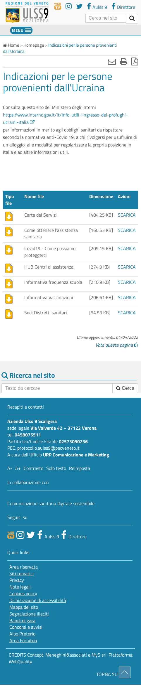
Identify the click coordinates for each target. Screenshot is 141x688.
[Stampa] (123, 61)
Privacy (16, 580)
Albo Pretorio (22, 633)
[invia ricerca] (132, 19)
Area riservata (23, 567)
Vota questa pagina (116, 344)
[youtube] (69, 6)
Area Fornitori (23, 640)
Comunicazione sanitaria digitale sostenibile (50, 503)
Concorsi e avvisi (25, 627)
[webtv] (57, 6)
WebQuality (20, 661)
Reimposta (79, 468)
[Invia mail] (112, 61)
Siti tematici (21, 573)
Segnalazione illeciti (29, 614)
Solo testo (56, 468)
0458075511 (28, 434)
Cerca (125, 388)
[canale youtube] (20, 535)
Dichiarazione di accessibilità (37, 600)
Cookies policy (23, 593)
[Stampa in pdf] (134, 61)
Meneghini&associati (66, 654)
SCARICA (127, 214)
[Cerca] (105, 18)
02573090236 (73, 441)
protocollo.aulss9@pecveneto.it (48, 447)
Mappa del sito (23, 607)
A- (9, 468)
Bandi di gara (22, 620)
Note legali (20, 587)
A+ (18, 468)
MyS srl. (99, 654)
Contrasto (33, 468)
